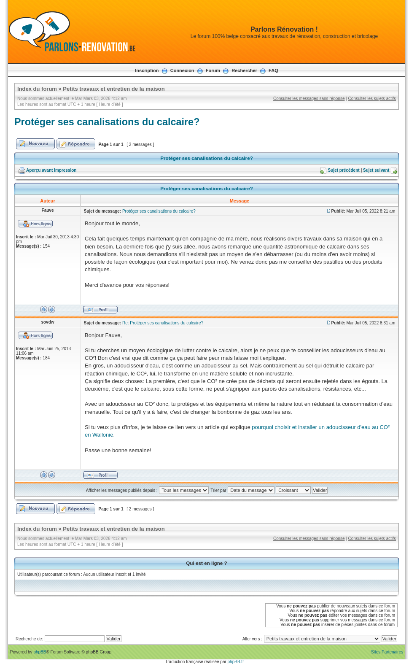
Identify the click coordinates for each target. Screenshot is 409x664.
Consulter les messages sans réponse (309, 98)
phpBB (39, 652)
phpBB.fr (236, 661)
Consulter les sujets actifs (372, 98)
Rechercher (244, 70)
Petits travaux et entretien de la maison (113, 89)
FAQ (273, 70)
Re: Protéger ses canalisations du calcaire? (162, 323)
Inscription (147, 70)
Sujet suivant (376, 170)
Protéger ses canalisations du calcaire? (106, 121)
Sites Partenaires (387, 652)
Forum (213, 70)
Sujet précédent (344, 170)
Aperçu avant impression (51, 170)
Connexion (182, 70)
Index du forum (37, 89)
